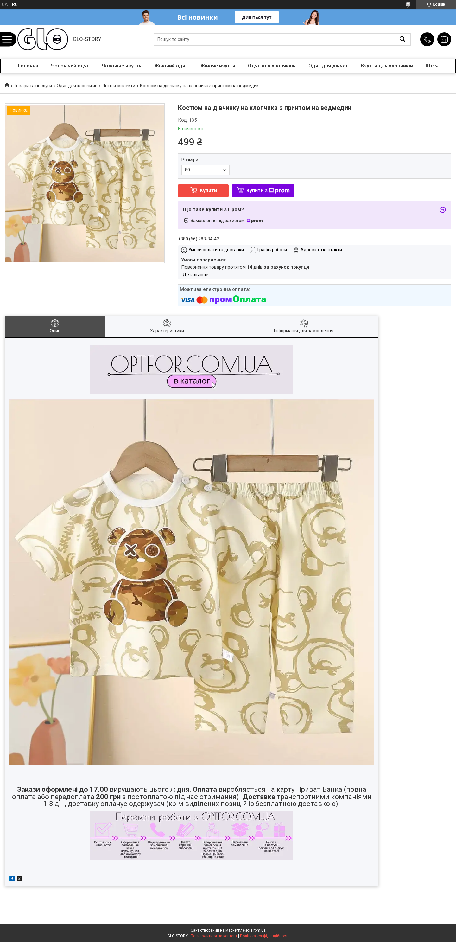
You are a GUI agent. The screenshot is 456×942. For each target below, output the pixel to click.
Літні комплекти (118, 85)
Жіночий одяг (170, 66)
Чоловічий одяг (70, 66)
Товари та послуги (33, 85)
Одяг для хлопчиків (272, 66)
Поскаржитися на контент (214, 936)
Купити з (268, 191)
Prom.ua (258, 930)
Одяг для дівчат (328, 66)
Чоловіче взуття (122, 66)
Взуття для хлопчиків (387, 66)
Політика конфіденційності (264, 936)
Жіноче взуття (217, 66)
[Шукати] (402, 39)
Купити (208, 191)
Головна (28, 66)
